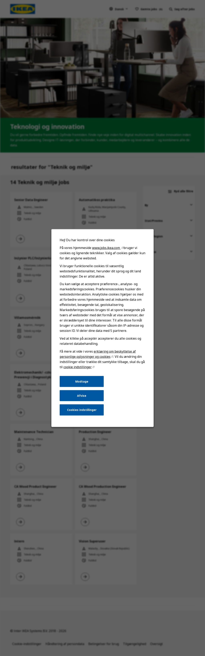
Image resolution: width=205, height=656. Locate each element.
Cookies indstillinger (82, 412)
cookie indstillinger (78, 370)
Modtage (82, 384)
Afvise (82, 398)
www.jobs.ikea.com (106, 253)
